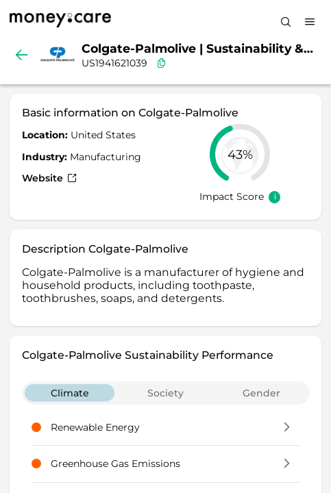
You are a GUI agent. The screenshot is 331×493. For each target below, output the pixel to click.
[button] (286, 428)
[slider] (240, 154)
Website (49, 178)
